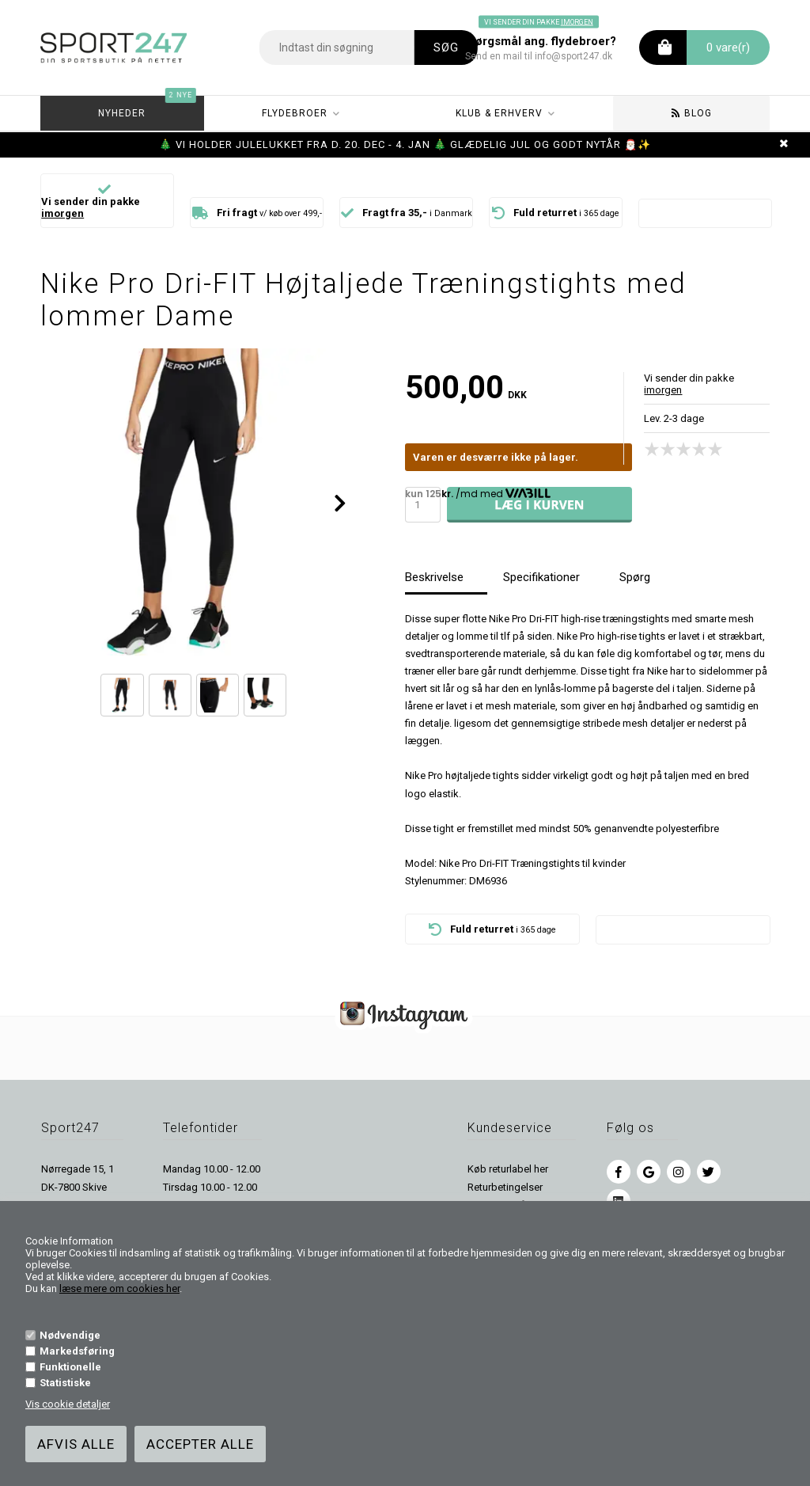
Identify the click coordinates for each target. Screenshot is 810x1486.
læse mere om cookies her (119, 1288)
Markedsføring (77, 1351)
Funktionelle (70, 1367)
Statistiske (65, 1383)
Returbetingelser (505, 1187)
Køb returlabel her (507, 1169)
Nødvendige (70, 1335)
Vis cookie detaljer (67, 1404)
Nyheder (147, 107)
